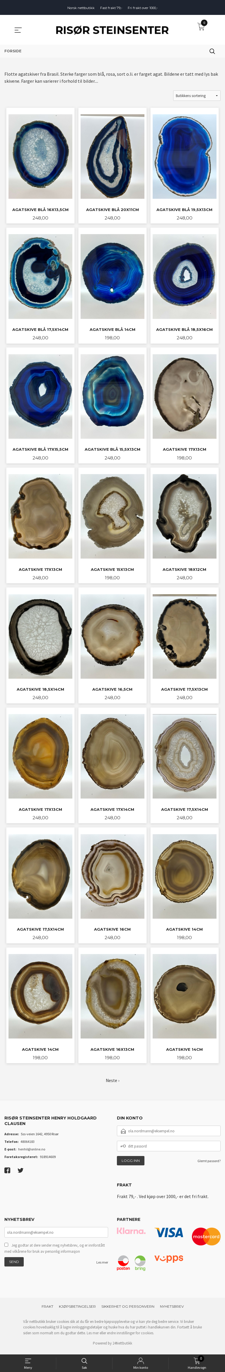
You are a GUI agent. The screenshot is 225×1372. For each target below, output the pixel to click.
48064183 (28, 1145)
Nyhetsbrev (172, 1310)
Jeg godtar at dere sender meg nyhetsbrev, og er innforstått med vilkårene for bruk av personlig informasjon (54, 1252)
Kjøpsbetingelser (77, 1310)
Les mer (102, 1266)
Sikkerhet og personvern (127, 1310)
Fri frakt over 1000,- (143, 8)
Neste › (112, 1084)
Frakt (47, 1310)
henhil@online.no (31, 1152)
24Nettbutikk (122, 1347)
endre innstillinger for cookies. (130, 1336)
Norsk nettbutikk (81, 8)
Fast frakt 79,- (111, 8)
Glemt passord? (209, 1164)
